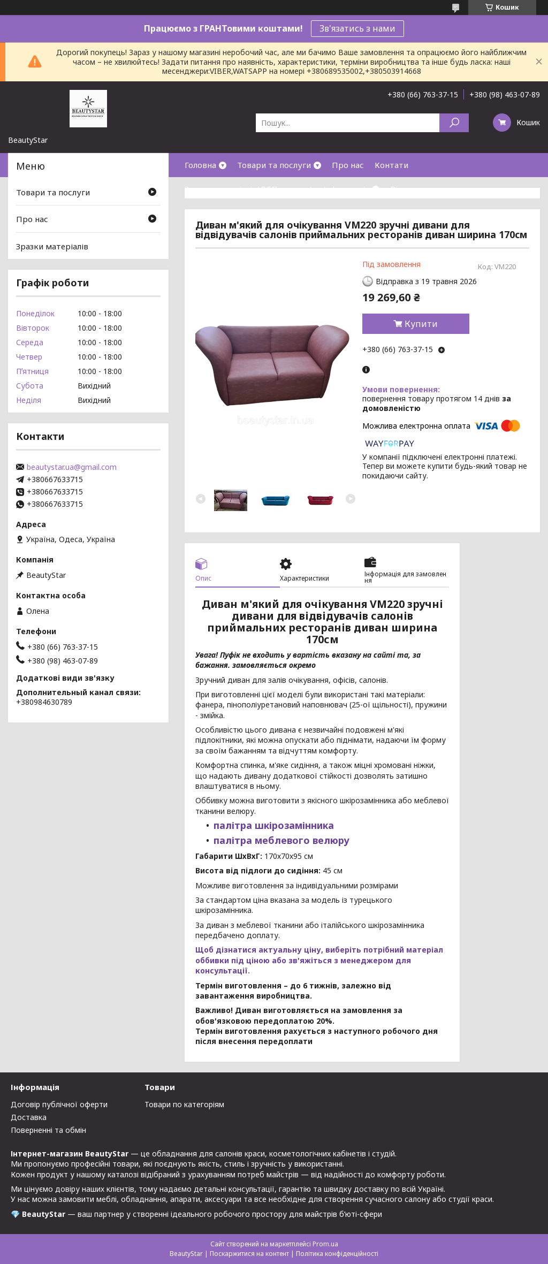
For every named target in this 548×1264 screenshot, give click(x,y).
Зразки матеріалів (52, 246)
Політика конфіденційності (337, 1253)
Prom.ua (325, 1243)
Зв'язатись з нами (357, 28)
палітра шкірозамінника (274, 825)
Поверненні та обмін (48, 1130)
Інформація (346, 189)
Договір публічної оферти (59, 1104)
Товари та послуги (274, 164)
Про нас (348, 164)
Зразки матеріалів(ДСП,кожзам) (249, 189)
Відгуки (405, 189)
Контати (391, 164)
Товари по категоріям (184, 1104)
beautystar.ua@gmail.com (72, 467)
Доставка (29, 1117)
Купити (421, 324)
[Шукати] (454, 122)
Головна (200, 164)
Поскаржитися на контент (249, 1253)
